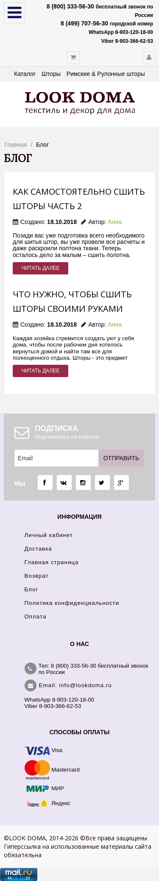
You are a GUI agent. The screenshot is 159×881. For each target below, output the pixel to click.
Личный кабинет (49, 535)
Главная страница (52, 562)
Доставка (38, 548)
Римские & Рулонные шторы (106, 73)
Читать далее (40, 268)
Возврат (37, 576)
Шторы (51, 73)
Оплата (36, 616)
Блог (32, 589)
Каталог (25, 73)
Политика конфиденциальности (72, 603)
